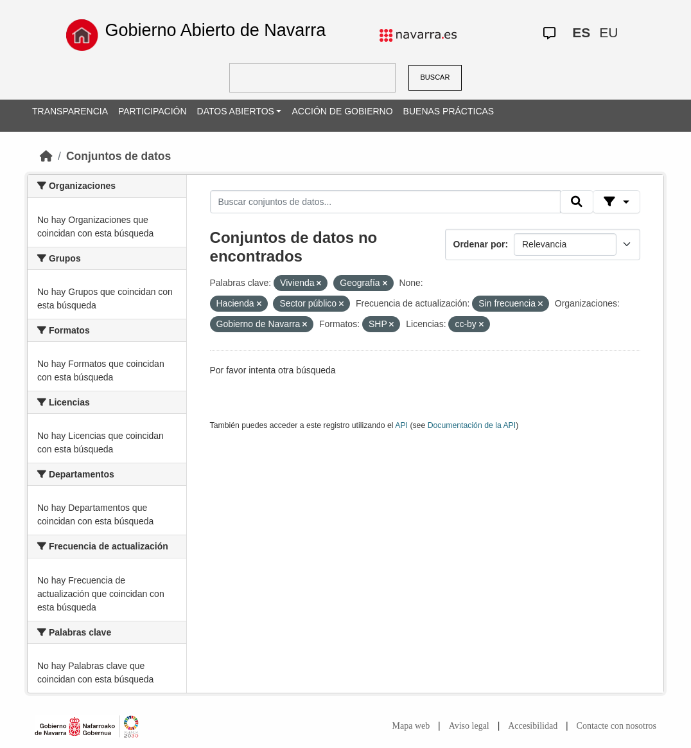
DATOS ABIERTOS (235, 111)
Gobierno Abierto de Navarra (215, 30)
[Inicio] (46, 156)
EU (608, 32)
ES (581, 32)
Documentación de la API (472, 425)
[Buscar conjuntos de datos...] (385, 201)
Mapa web (411, 726)
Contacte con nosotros (616, 726)
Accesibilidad (532, 726)
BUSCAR (435, 77)
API (401, 425)
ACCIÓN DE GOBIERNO (342, 111)
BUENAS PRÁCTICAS (448, 111)
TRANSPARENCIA (70, 111)
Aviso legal (469, 726)
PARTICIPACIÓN (152, 111)
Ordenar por (479, 244)
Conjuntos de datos (118, 156)
